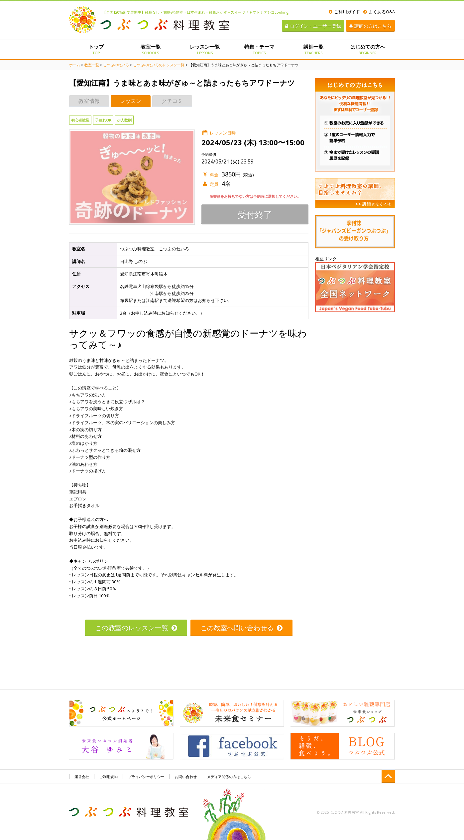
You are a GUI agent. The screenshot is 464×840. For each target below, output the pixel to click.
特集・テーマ (259, 49)
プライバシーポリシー (146, 776)
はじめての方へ (368, 49)
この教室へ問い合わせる (241, 627)
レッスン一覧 (205, 49)
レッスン (130, 101)
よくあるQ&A (379, 12)
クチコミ (172, 101)
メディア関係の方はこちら (229, 776)
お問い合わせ (186, 776)
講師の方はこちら (370, 26)
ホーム (74, 64)
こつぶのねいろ (116, 64)
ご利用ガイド (344, 12)
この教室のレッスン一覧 (136, 627)
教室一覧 (150, 49)
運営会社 (81, 776)
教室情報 (89, 101)
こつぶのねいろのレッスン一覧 (158, 64)
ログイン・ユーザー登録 (313, 26)
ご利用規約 (108, 776)
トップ (96, 49)
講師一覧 (313, 49)
